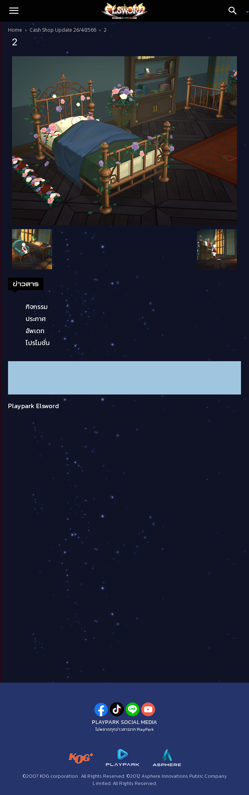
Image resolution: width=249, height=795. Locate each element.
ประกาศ (36, 318)
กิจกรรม (37, 306)
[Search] (235, 11)
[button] (13, 11)
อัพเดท (35, 330)
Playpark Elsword (33, 406)
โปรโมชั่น (38, 343)
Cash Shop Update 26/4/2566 (63, 29)
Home (15, 29)
